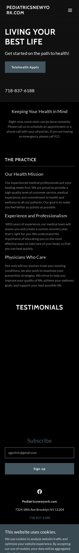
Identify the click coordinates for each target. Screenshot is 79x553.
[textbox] (39, 453)
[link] (29, 13)
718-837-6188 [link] (20, 90)
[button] (70, 10)
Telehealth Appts (25, 67)
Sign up (39, 469)
